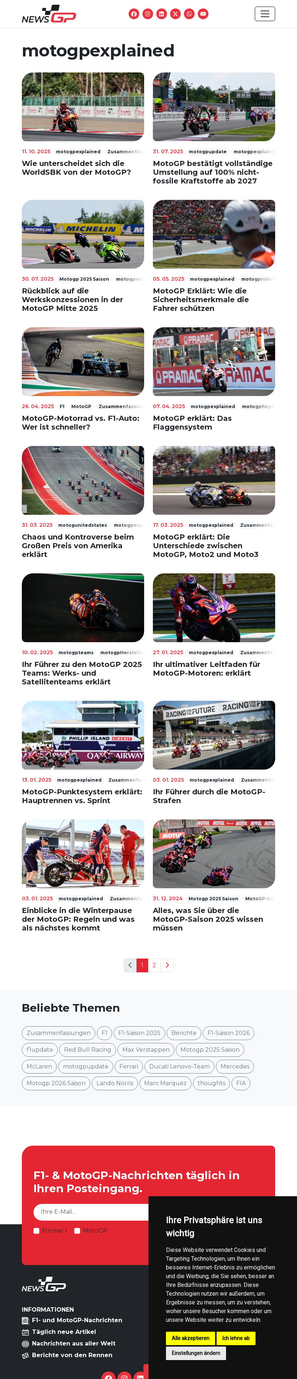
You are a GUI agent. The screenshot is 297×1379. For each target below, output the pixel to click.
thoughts (211, 1083)
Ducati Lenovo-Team (179, 1066)
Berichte (184, 1033)
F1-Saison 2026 (228, 1033)
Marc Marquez (165, 1083)
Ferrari (128, 1066)
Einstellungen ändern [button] (196, 1353)
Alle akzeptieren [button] (190, 1338)
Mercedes (235, 1066)
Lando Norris (114, 1083)
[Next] (167, 965)
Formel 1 (54, 1230)
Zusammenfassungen (59, 1033)
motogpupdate (85, 1066)
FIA (241, 1083)
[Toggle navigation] (265, 14)
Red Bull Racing (87, 1049)
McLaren (39, 1066)
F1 (104, 1033)
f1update (40, 1049)
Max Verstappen (146, 1049)
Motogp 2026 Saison (56, 1083)
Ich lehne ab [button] (236, 1338)
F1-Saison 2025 (139, 1033)
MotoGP (95, 1230)
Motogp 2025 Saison (210, 1049)
